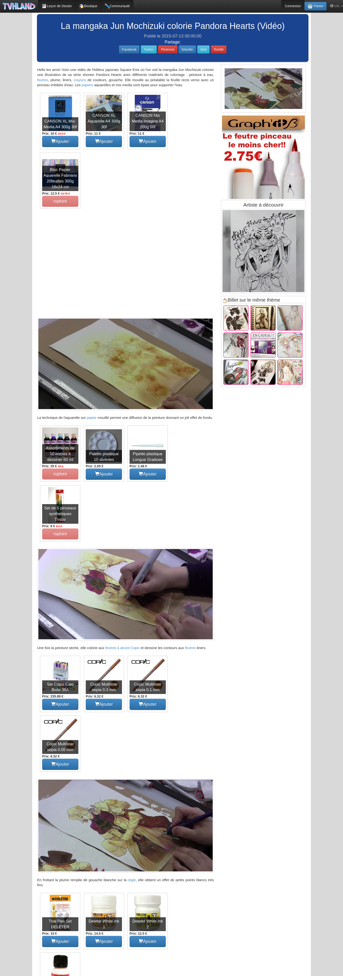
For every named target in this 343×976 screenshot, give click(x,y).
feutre (175, 820)
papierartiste (47, 828)
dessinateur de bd (162, 828)
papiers (87, 85)
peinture (94, 828)
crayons (80, 80)
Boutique (88, 6)
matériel (190, 820)
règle (132, 700)
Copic (135, 528)
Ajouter (60, 141)
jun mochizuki (156, 820)
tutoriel (112, 820)
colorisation (61, 820)
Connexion (293, 6)
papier (92, 358)
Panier (315, 6)
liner (64, 828)
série (109, 828)
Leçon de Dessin (57, 6)
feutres (42, 80)
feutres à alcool (117, 528)
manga (79, 820)
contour (78, 828)
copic (204, 820)
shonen (140, 828)
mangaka (95, 820)
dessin (44, 820)
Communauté (117, 6)
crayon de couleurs (192, 828)
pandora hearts (132, 820)
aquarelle (124, 828)
